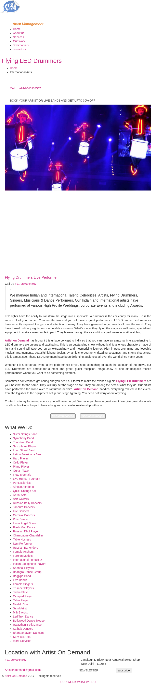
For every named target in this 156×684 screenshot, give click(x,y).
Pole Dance (20, 519)
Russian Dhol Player (26, 531)
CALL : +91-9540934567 (25, 88)
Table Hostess (22, 539)
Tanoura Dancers (24, 507)
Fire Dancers (21, 511)
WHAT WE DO (86, 682)
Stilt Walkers (21, 499)
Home (17, 29)
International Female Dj (27, 559)
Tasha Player (21, 592)
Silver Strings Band (25, 434)
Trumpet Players (23, 588)
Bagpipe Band (22, 576)
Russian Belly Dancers (27, 503)
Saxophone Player (24, 446)
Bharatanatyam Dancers (28, 632)
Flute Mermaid (22, 474)
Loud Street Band (24, 450)
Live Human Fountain (26, 478)
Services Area (21, 636)
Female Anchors (23, 551)
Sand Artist (20, 608)
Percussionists (22, 482)
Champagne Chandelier (28, 535)
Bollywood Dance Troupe (29, 620)
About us (18, 33)
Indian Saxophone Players (29, 563)
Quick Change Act (24, 490)
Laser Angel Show (24, 523)
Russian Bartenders (25, 547)
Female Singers (23, 584)
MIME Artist (20, 612)
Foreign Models (23, 555)
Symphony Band (23, 438)
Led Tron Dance (23, 616)
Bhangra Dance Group (27, 572)
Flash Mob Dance (24, 527)
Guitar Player (21, 470)
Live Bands (20, 580)
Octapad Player (23, 596)
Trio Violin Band (23, 442)
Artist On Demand (15, 676)
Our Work (19, 41)
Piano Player (21, 466)
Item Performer (22, 543)
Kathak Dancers (23, 628)
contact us (19, 49)
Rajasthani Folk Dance (27, 624)
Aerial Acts (19, 495)
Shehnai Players (23, 567)
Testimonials (21, 45)
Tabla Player (21, 600)
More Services (22, 640)
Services (18, 37)
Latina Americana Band (27, 454)
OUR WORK (68, 682)
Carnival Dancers (24, 515)
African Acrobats (23, 486)
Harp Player (20, 458)
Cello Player (20, 462)
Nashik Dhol (20, 604)
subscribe (124, 670)
